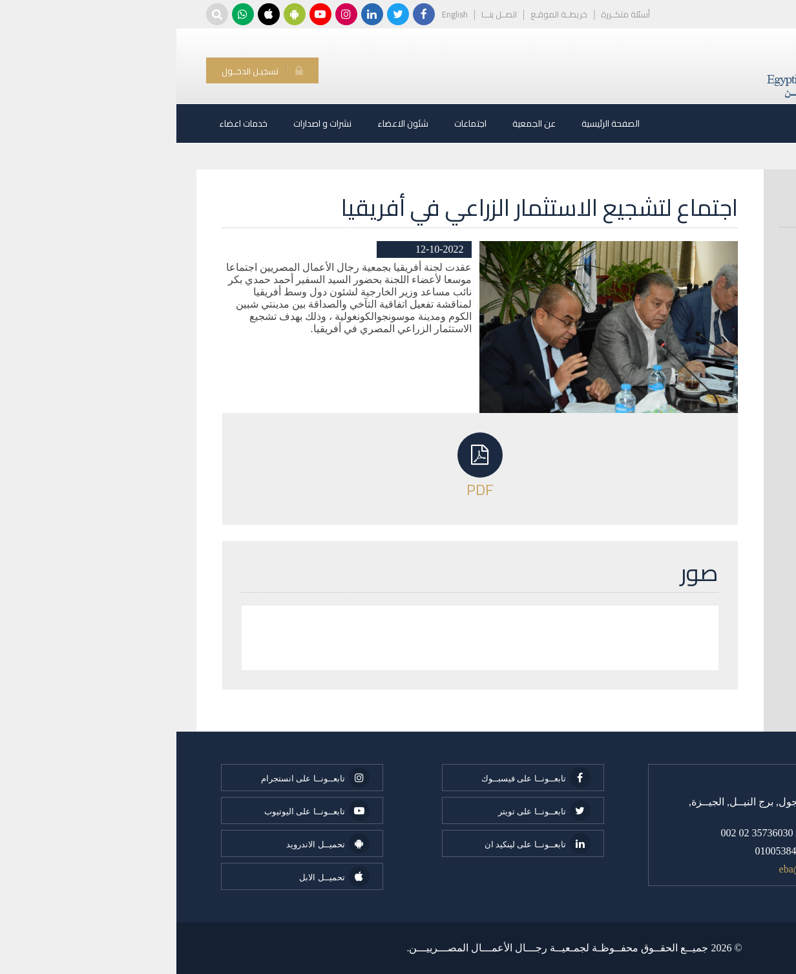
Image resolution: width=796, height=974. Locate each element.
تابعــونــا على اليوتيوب (140, 810)
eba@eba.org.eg (636, 868)
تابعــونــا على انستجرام (139, 777)
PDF (303, 465)
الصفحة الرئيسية (434, 123)
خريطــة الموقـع (382, 14)
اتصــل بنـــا (322, 14)
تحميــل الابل (158, 876)
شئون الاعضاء (226, 123)
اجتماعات (294, 123)
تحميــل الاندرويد (151, 843)
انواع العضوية (726, 242)
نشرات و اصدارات (146, 123)
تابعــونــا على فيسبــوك (359, 777)
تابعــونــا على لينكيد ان (361, 843)
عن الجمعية (357, 123)
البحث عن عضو (721, 211)
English (278, 14)
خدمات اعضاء (67, 123)
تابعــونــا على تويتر (368, 810)
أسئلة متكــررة (449, 14)
